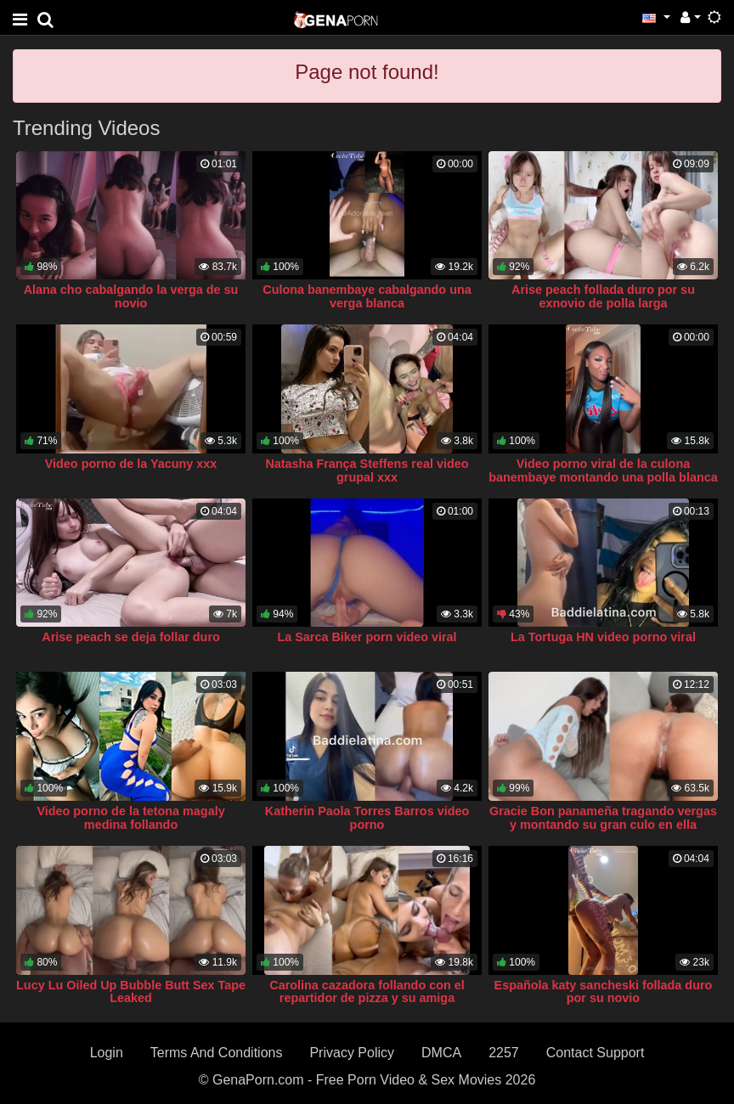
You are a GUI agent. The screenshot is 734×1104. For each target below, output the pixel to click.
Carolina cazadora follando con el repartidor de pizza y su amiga (367, 991)
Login (106, 1052)
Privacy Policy (351, 1052)
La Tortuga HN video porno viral (603, 637)
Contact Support (595, 1052)
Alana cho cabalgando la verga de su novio (131, 296)
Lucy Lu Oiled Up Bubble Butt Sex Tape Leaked (131, 991)
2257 (503, 1052)
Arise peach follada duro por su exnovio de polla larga (603, 296)
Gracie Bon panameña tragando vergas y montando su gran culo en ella (603, 817)
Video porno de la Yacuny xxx (131, 463)
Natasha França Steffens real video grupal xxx (366, 470)
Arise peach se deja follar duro (131, 637)
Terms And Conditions (216, 1052)
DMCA (441, 1052)
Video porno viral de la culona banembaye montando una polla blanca (602, 470)
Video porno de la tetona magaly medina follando (130, 817)
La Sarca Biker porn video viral (366, 637)
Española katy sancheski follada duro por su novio (603, 991)
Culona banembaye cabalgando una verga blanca (367, 296)
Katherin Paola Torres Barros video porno (367, 817)
